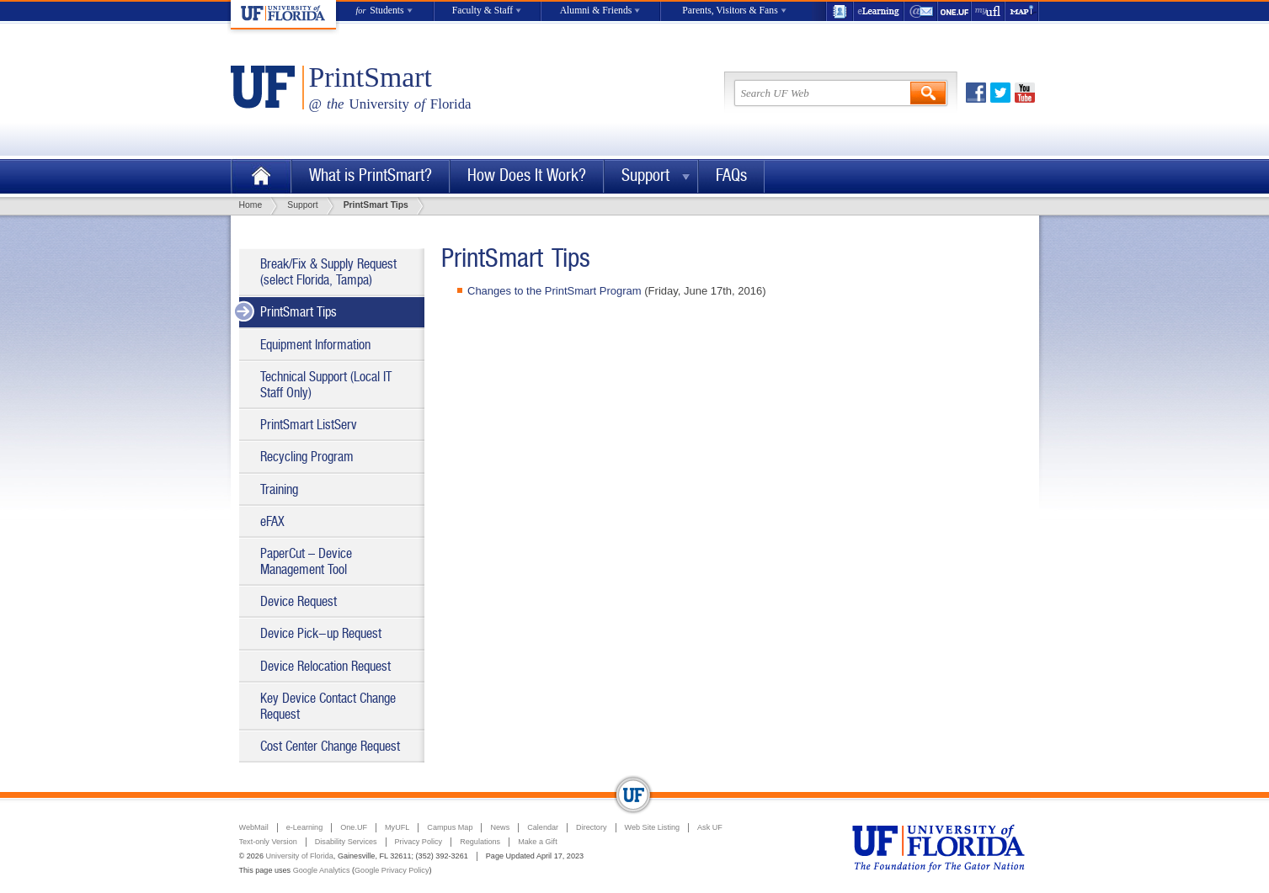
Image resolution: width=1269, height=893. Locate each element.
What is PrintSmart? (370, 175)
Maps (1022, 11)
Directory (591, 827)
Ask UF (709, 827)
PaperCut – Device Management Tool (306, 561)
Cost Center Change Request (330, 746)
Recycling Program (307, 457)
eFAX (272, 521)
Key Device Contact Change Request (328, 706)
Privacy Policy (419, 841)
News (499, 827)
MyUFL (397, 827)
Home (261, 176)
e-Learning (879, 11)
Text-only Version (268, 841)
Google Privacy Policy (392, 870)
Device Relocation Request (325, 666)
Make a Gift (537, 841)
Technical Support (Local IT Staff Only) (326, 385)
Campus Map (449, 827)
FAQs (731, 175)
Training (279, 489)
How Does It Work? (526, 175)
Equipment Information (315, 345)
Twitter (1000, 92)
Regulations (480, 841)
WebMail (921, 11)
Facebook (976, 92)
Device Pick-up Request (320, 633)
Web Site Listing (652, 827)
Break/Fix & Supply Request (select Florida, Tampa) (328, 272)
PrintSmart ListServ (308, 425)
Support (645, 175)
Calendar (542, 827)
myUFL (988, 11)
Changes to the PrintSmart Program (554, 290)
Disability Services (346, 841)
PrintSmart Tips (298, 312)
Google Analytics (321, 870)
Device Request (298, 601)
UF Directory (839, 11)
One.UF (955, 11)
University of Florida (299, 856)
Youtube (1025, 92)
